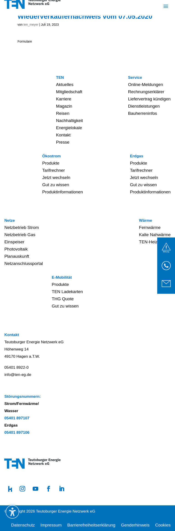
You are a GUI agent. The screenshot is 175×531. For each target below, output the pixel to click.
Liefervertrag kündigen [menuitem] (149, 99)
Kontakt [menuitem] (63, 135)
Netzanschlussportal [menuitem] (23, 263)
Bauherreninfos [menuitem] (142, 113)
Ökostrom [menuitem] (51, 156)
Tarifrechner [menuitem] (53, 170)
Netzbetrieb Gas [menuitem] (19, 234)
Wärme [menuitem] (145, 220)
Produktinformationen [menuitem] (62, 192)
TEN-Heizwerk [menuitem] (152, 242)
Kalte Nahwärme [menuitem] (154, 234)
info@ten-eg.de (17, 374)
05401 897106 (16, 432)
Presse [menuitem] (62, 142)
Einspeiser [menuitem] (14, 242)
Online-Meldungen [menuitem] (145, 84)
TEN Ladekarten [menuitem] (67, 291)
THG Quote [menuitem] (63, 298)
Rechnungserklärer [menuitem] (146, 91)
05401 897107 (16, 418)
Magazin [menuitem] (64, 106)
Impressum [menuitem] (51, 525)
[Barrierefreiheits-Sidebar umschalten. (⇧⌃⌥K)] (12, 512)
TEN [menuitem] (60, 77)
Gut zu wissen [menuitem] (55, 184)
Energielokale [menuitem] (69, 127)
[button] (165, 6)
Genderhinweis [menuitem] (135, 525)
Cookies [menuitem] (163, 525)
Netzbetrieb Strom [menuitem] (21, 227)
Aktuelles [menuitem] (64, 84)
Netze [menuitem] (9, 220)
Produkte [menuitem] (50, 163)
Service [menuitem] (135, 77)
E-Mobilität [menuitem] (62, 277)
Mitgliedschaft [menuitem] (69, 91)
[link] (166, 247)
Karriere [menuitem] (63, 99)
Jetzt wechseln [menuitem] (56, 177)
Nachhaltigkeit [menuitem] (69, 120)
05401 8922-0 (16, 367)
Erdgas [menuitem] (136, 156)
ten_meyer (30, 24)
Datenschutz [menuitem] (23, 525)
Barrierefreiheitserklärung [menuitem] (91, 525)
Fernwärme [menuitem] (150, 227)
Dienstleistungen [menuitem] (143, 106)
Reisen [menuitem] (62, 113)
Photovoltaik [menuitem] (16, 249)
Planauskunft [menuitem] (16, 256)
